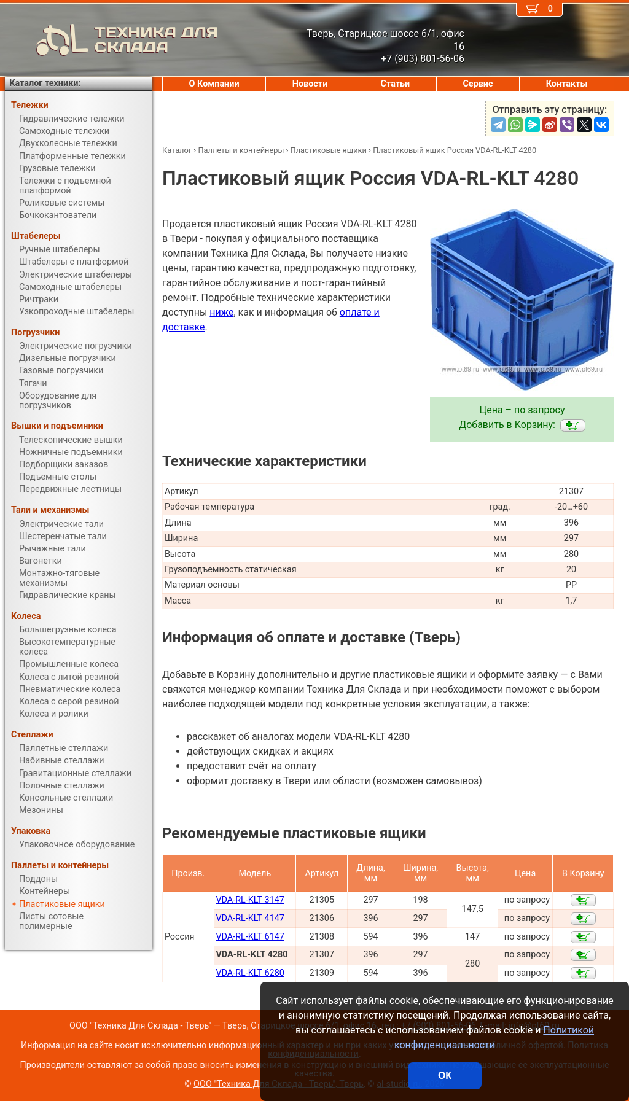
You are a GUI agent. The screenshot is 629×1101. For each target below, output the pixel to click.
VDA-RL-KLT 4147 (250, 918)
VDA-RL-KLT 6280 (250, 973)
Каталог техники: (44, 83)
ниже (221, 312)
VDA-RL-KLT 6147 (250, 937)
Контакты (567, 84)
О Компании (214, 84)
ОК (444, 1075)
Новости (310, 84)
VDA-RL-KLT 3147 (250, 900)
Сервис (478, 84)
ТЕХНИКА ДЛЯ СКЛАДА (111, 40)
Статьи (395, 84)
